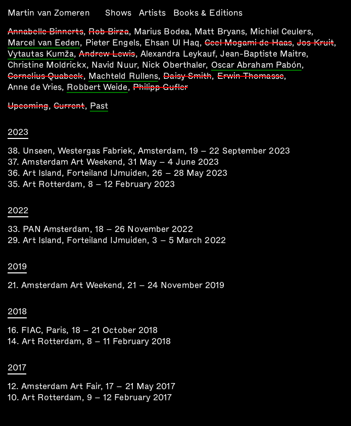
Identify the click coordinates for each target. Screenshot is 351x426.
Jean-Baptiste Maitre (263, 54)
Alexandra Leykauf (178, 54)
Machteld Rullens (123, 77)
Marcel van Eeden (44, 43)
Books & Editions (207, 13)
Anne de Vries (35, 87)
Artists (152, 13)
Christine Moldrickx (47, 65)
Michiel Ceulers (280, 31)
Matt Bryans (219, 31)
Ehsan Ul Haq (171, 43)
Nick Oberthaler (174, 65)
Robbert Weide (97, 88)
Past (99, 107)
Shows (118, 13)
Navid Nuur (114, 65)
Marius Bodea (161, 31)
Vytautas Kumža (41, 55)
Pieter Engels (112, 43)
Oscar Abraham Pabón (256, 66)
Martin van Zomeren (49, 13)
